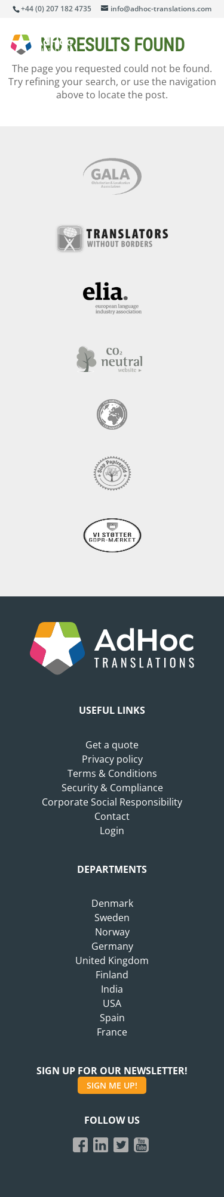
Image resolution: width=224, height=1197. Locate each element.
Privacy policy (112, 759)
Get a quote (112, 744)
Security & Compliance (112, 787)
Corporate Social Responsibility (112, 802)
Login (112, 830)
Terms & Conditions (112, 773)
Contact (112, 816)
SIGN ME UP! (112, 1085)
